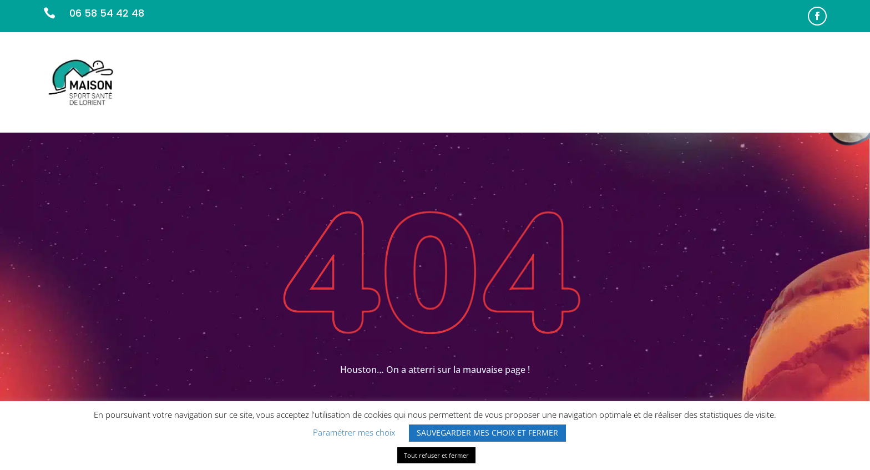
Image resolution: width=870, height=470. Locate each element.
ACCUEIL (488, 82)
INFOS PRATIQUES (737, 82)
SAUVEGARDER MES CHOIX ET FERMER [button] (487, 432)
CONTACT (806, 82)
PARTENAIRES (663, 82)
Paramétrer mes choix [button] (354, 432)
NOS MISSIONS (548, 82)
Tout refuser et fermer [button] (436, 455)
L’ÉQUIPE (607, 82)
